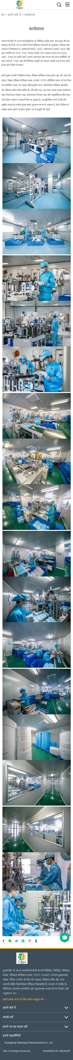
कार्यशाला (30, 14)
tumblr (36, 941)
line (10, 941)
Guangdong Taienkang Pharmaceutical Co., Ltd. (29, 1042)
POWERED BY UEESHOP (56, 1051)
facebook (3, 941)
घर (3, 14)
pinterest (30, 941)
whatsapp (23, 941)
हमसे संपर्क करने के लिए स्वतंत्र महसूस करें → (25, 999)
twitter (16, 941)
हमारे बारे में (14, 14)
